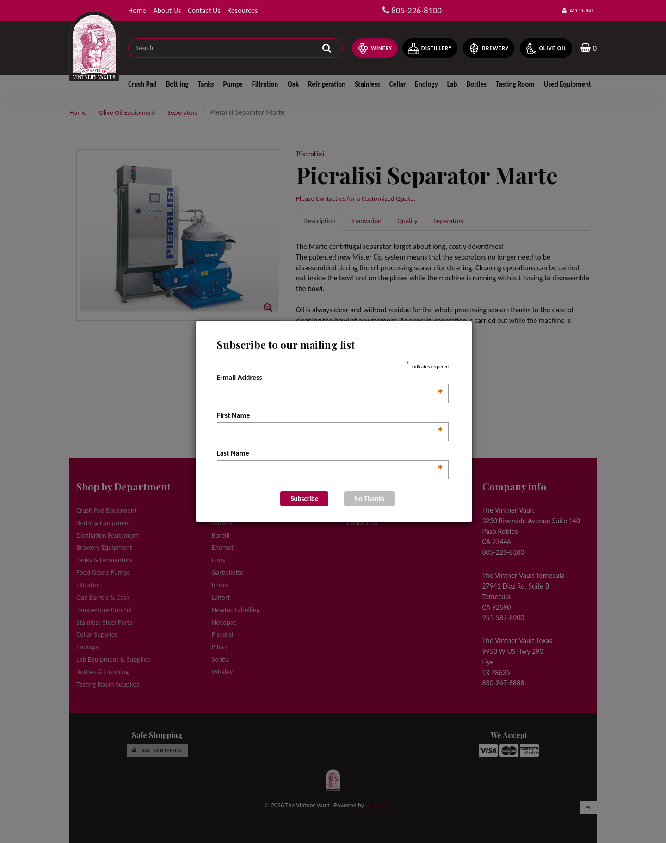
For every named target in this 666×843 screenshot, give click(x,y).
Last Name (330, 454)
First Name (330, 416)
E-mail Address (330, 378)
